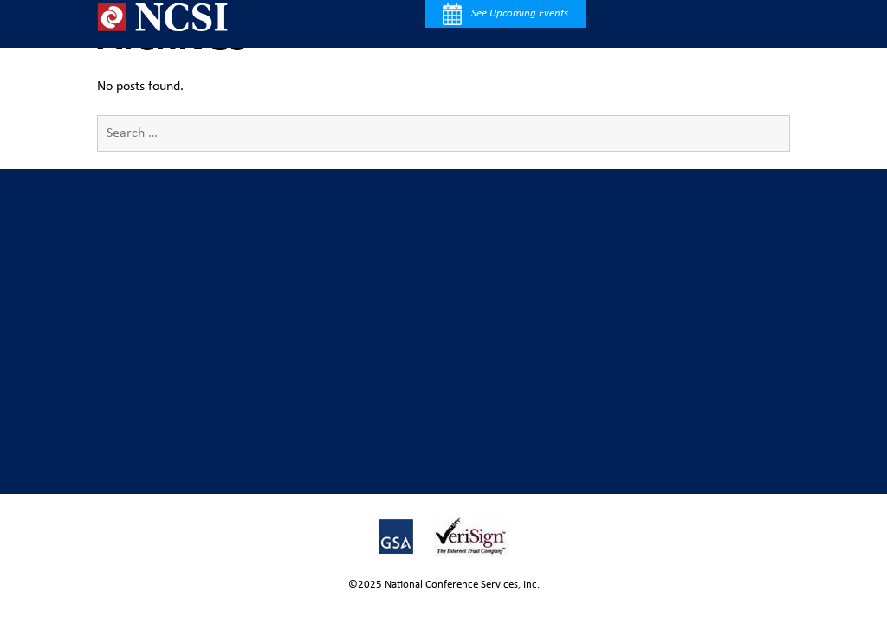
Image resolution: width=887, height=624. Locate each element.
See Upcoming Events (505, 14)
